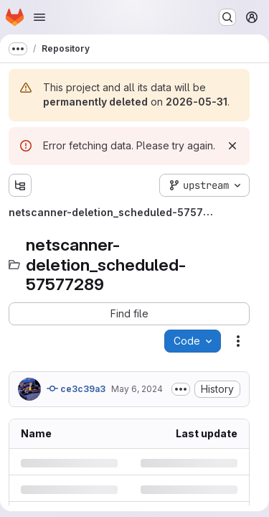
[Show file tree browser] (20, 185)
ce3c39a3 (76, 388)
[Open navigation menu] (39, 17)
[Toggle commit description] (180, 389)
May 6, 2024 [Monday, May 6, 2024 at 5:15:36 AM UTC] (137, 388)
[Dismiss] (232, 145)
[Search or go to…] (227, 17)
